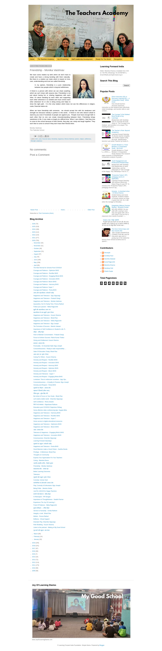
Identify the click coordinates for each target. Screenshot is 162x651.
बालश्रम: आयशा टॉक (38, 343)
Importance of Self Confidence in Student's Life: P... (49, 329)
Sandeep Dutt (108, 268)
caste (40, 139)
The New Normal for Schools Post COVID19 (47, 268)
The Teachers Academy (46, 59)
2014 (34, 557)
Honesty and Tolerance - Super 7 (43, 374)
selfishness (88, 139)
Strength (33, 141)
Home (32, 59)
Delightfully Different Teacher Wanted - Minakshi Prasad (121, 206)
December (37, 243)
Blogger (101, 645)
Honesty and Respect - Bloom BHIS (44, 371)
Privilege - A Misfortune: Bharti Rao (44, 452)
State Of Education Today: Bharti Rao (45, 351)
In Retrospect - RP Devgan (42, 497)
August (36, 254)
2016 (34, 551)
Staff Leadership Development (82, 59)
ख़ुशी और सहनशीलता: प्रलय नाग (42, 309)
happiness (61, 139)
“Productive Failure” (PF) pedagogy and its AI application (119, 176)
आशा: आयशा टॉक (38, 430)
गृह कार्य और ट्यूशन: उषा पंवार (41, 530)
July (35, 257)
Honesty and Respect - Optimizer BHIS (45, 368)
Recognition (118, 59)
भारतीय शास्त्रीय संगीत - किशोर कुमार (43, 463)
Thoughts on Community (41, 455)
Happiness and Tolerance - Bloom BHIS (46, 427)
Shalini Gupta (108, 271)
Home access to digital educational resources (47, 421)
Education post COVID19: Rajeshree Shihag (47, 407)
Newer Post (34, 210)
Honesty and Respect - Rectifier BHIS (45, 360)
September (37, 251)
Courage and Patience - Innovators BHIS (46, 279)
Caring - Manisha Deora (41, 460)
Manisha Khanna (109, 265)
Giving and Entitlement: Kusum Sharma (46, 340)
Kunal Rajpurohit (109, 262)
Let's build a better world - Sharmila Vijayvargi (47, 399)
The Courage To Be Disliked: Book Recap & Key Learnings (121, 116)
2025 (34, 226)
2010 (34, 568)
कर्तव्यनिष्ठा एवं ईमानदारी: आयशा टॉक (43, 483)
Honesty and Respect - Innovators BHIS (46, 362)
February (37, 536)
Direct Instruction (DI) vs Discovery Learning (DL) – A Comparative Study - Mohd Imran (121, 99)
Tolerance (36, 474)
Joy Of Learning (62, 59)
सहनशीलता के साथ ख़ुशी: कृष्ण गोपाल (43, 312)
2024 (34, 229)
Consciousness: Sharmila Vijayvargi (44, 438)
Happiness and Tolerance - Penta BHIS (45, 446)
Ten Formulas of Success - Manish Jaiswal (47, 326)
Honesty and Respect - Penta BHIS (44, 385)
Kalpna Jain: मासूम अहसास (111, 220)
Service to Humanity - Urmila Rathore (45, 511)
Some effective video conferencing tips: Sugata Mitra (50, 410)
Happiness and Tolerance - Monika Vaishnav (47, 301)
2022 (34, 235)
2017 (34, 548)
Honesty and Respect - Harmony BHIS (45, 365)
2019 (34, 543)
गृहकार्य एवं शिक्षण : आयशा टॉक (42, 388)
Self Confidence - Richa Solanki (43, 402)
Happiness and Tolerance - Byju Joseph (46, 323)
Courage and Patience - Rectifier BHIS (45, 273)
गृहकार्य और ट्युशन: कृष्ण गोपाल (42, 477)
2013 (34, 559)
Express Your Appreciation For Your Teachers (47, 458)
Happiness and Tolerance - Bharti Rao (45, 318)
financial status (46, 139)
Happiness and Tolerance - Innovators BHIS (47, 435)
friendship (54, 139)
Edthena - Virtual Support (41, 519)
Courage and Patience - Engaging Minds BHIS (48, 276)
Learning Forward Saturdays (42, 441)
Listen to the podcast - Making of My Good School (49, 527)
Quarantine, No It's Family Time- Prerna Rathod (48, 304)
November (37, 246)
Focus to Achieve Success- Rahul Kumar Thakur (48, 337)
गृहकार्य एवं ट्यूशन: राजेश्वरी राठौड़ (42, 444)
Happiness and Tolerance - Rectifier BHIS (46, 416)
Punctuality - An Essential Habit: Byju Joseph (47, 346)
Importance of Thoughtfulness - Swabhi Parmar (48, 499)
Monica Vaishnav (69, 139)
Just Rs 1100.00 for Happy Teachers (45, 491)
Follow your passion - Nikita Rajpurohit (45, 307)
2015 (34, 554)
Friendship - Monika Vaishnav (42, 466)
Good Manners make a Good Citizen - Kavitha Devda (50, 449)
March (36, 534)
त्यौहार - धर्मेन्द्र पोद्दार (38, 332)
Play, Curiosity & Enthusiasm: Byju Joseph (46, 485)
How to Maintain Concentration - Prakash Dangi (48, 335)
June (35, 260)
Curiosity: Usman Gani (40, 480)
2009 (34, 571)
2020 (34, 240)
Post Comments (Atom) (46, 213)
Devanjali (107, 252)
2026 (34, 224)
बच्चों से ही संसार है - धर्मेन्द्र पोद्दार (42, 494)
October (36, 248)
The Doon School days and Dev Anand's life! (120, 230)
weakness (39, 141)
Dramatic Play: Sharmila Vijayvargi (44, 522)
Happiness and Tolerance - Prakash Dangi (46, 298)
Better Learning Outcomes (41, 471)
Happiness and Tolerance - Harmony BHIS (46, 413)
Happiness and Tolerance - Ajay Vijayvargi (46, 295)
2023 (34, 232)
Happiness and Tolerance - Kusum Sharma (47, 315)
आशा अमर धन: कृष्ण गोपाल (40, 354)
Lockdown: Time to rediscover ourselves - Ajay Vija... (50, 379)
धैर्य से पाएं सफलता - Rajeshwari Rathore (45, 404)
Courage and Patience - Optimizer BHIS (46, 270)
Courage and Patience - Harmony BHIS (46, 284)
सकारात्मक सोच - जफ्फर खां (40, 469)
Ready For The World (103, 59)
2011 (34, 565)
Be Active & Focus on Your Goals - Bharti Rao (47, 396)
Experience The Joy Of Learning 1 (44, 502)
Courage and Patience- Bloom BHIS (44, 282)
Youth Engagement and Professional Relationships (120, 161)
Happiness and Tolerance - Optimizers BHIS (47, 424)
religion (82, 139)
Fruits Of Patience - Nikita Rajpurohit (45, 505)
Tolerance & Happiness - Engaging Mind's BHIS (48, 432)
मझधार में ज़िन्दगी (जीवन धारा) (41, 390)
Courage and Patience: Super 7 (43, 287)
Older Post (91, 210)
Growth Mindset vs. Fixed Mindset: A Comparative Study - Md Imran (120, 146)
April (35, 265)
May (35, 262)
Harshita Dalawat (109, 259)
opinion (77, 139)
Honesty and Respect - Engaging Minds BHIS (47, 376)
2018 (34, 546)
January (36, 539)
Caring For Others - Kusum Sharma (44, 357)
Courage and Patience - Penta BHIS (45, 290)
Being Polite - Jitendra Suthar (42, 488)
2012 (34, 562)
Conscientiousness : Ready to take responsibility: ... (49, 349)
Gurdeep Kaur (108, 256)
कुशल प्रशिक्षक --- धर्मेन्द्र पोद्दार (41, 508)
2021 (34, 238)
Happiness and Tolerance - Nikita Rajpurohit (47, 321)
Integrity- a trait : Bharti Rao (42, 513)
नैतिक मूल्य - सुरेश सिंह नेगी (40, 393)
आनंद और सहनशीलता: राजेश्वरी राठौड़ (43, 293)
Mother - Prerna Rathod (41, 516)
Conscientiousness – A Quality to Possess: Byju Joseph (51, 382)
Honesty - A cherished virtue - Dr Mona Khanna (121, 192)
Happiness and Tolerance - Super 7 (44, 418)
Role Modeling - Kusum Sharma (43, 525)
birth (36, 139)
